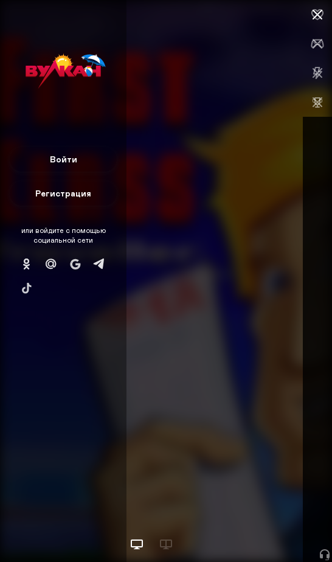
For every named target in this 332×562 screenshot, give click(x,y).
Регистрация (63, 193)
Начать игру (240, 530)
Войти (63, 159)
